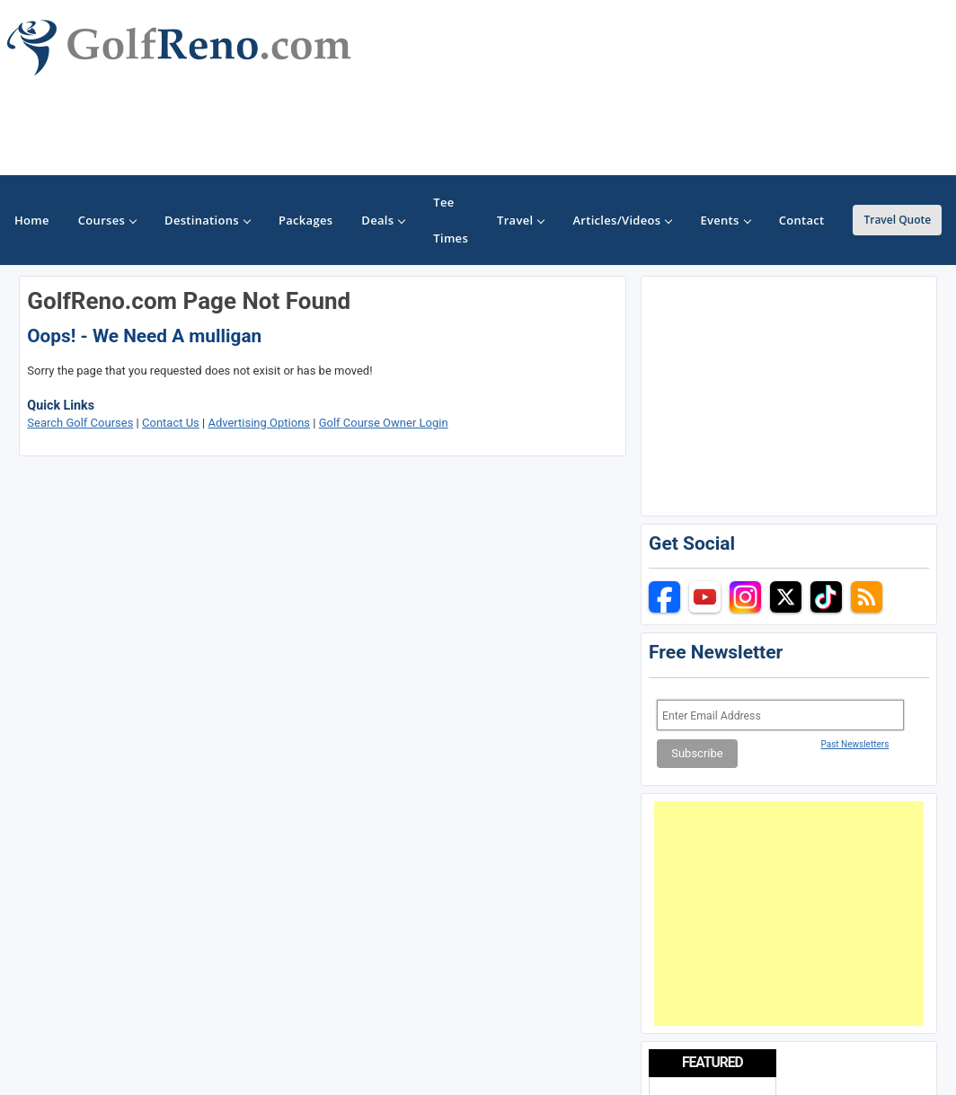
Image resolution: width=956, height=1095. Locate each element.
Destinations (207, 220)
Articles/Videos (621, 220)
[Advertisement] (789, 913)
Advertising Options (259, 422)
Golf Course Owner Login (383, 422)
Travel (520, 220)
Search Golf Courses (80, 422)
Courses (107, 220)
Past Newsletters (854, 744)
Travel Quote (897, 219)
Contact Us (170, 422)
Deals (382, 220)
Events (724, 220)
